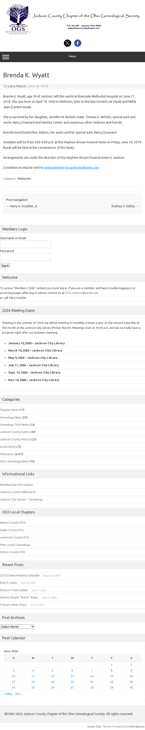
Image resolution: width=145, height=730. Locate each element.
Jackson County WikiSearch (17, 491)
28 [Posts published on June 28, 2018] (92, 687)
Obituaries (24, 178)
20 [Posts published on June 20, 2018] (72, 682)
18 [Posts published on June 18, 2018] (33, 682)
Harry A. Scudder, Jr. (22, 206)
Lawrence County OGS (14, 537)
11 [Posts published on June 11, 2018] (33, 676)
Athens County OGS (13, 522)
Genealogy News (11, 417)
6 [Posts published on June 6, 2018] (72, 670)
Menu (72, 57)
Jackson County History (15, 439)
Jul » (18, 694)
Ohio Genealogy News (14, 461)
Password (7, 251)
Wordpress (137, 726)
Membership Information (16, 484)
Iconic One (94, 726)
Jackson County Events (15, 431)
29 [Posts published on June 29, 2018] (111, 687)
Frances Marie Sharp (13, 604)
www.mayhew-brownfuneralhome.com (71, 167)
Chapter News (9, 409)
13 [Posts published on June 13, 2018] (72, 676)
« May (8, 694)
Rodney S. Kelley (125, 206)
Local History (8, 446)
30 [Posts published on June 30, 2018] (131, 687)
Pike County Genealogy (15, 544)
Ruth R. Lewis (8, 582)
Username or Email (13, 238)
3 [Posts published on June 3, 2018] (13, 670)
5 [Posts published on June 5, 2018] (52, 670)
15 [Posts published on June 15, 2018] (111, 676)
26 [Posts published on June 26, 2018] (52, 687)
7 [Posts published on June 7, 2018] (92, 670)
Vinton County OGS (12, 552)
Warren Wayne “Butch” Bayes (19, 597)
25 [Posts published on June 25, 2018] (33, 687)
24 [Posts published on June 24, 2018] (13, 687)
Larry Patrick (16, 86)
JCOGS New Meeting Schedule (20, 575)
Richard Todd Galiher (14, 590)
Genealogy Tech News (14, 424)
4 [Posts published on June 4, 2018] (33, 670)
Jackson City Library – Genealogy (21, 499)
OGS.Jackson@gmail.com (81, 292)
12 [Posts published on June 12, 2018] (52, 676)
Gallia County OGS (12, 530)
